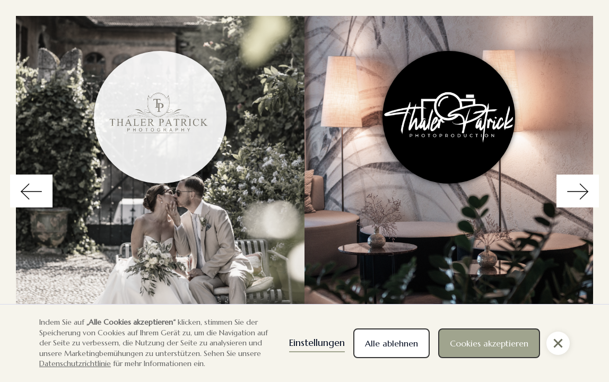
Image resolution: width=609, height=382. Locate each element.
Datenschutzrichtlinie (75, 363)
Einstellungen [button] (317, 342)
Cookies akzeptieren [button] (489, 343)
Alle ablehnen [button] (391, 343)
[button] (558, 343)
